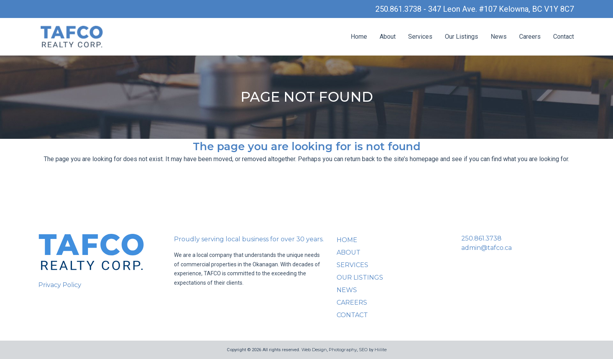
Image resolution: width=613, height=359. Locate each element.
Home (359, 36)
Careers (530, 36)
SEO (363, 349)
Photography (343, 349)
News (499, 36)
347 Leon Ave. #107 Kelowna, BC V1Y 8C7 (501, 9)
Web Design (314, 349)
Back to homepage (306, 191)
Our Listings (461, 36)
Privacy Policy (59, 285)
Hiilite (381, 349)
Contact (563, 36)
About (388, 36)
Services (420, 36)
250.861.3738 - (401, 9)
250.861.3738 (481, 238)
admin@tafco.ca (486, 247)
